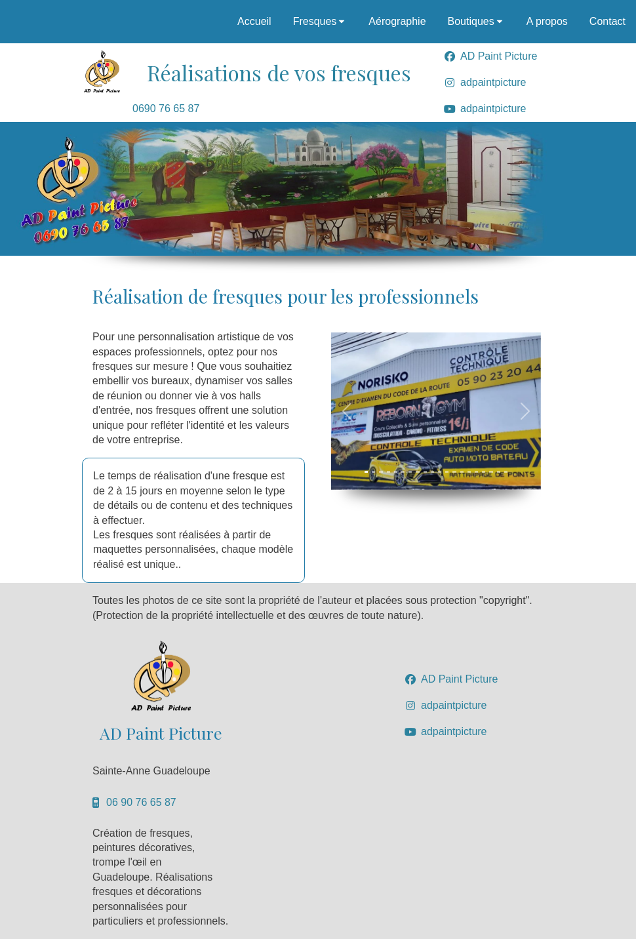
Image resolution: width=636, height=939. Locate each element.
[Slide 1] (366, 471)
